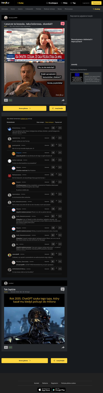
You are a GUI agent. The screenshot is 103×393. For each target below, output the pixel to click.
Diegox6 (18, 152)
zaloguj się (24, 118)
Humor (13, 9)
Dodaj (21, 3)
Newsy (60, 9)
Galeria (20, 9)
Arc (17, 244)
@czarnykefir (20, 264)
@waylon (19, 219)
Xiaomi (18, 182)
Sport (5, 26)
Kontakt (36, 383)
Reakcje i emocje (49, 9)
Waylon (18, 167)
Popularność (58, 122)
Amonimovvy (16, 128)
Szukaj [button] (97, 9)
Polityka (38, 9)
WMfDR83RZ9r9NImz (18, 269)
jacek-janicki (16, 145)
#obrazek (13, 292)
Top (74, 3)
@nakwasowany (21, 185)
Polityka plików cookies (68, 383)
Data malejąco (49, 122)
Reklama (45, 383)
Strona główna (24, 108)
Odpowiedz (47, 127)
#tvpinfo (18, 26)
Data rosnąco (40, 122)
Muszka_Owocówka (22, 261)
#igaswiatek (27, 26)
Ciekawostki (29, 9)
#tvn (11, 26)
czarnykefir (15, 254)
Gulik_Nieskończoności (19, 201)
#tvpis (22, 26)
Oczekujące (53, 3)
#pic (21, 292)
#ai (23, 292)
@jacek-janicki (21, 156)
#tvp (14, 26)
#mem (17, 292)
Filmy (65, 3)
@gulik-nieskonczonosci (23, 212)
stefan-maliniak (17, 160)
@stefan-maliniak (21, 170)
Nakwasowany (16, 175)
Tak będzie (9, 289)
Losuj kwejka (57, 108)
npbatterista (16, 138)
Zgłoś (64, 103)
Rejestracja (96, 3)
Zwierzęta (4, 9)
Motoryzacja (69, 9)
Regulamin (54, 383)
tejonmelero (16, 194)
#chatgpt (27, 292)
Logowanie (86, 3)
